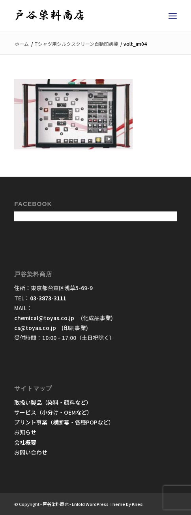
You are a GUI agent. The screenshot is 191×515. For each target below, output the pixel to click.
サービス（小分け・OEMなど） (53, 412)
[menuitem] (173, 15)
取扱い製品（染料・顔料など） (53, 402)
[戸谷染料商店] (79, 16)
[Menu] (173, 15)
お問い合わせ (30, 452)
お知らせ (25, 432)
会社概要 (25, 442)
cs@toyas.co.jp (35, 328)
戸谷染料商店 (56, 504)
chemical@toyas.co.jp (44, 318)
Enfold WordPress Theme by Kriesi (108, 504)
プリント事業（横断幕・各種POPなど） (64, 422)
